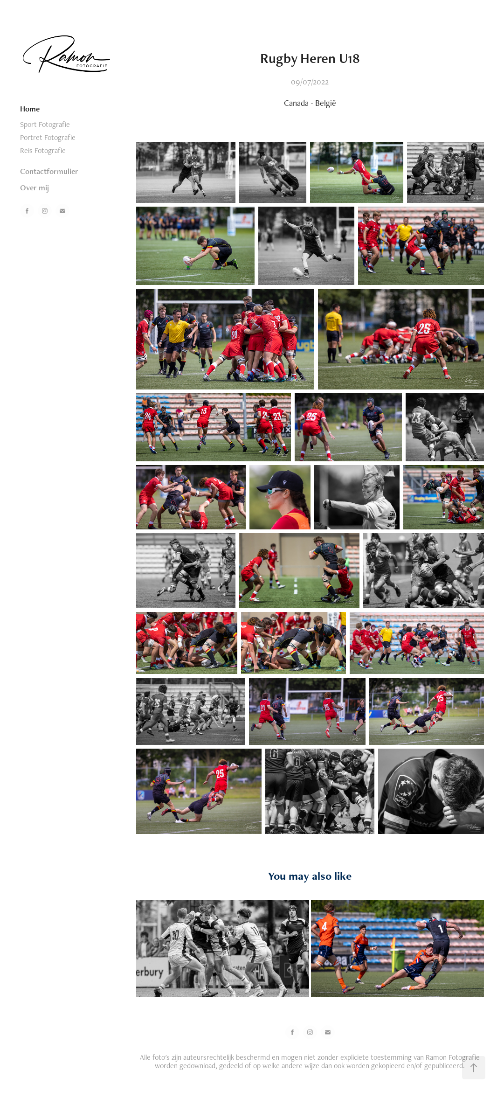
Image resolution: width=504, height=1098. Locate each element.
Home (30, 109)
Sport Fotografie (45, 124)
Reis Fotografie (43, 150)
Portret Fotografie (48, 137)
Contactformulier (49, 171)
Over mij (34, 187)
